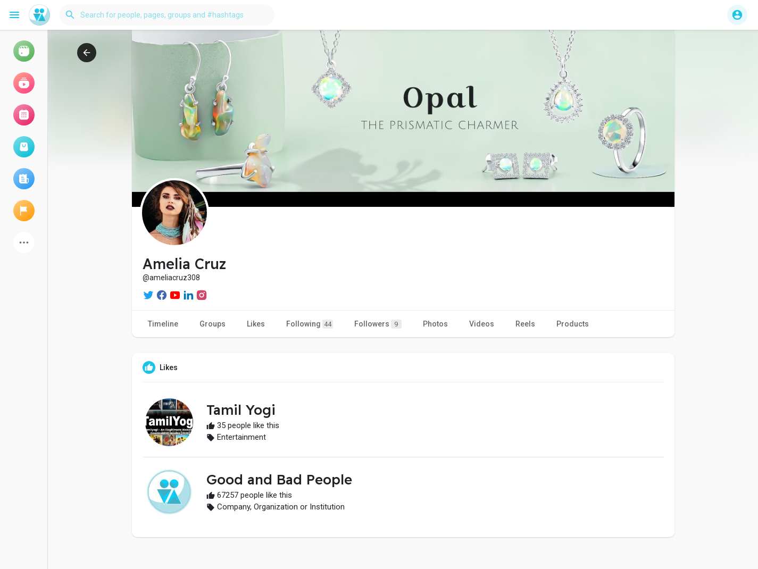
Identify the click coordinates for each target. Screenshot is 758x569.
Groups (212, 324)
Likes (256, 324)
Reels (525, 324)
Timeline (163, 324)
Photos (435, 324)
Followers (378, 324)
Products (572, 324)
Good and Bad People (279, 479)
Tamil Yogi (241, 410)
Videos (481, 324)
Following (309, 324)
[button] (167, 15)
